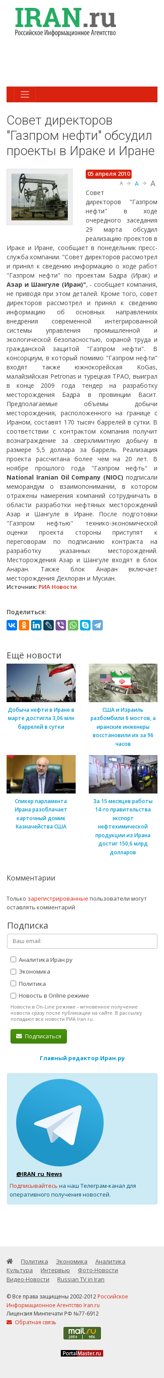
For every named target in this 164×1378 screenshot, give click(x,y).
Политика (28, 984)
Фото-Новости (98, 1270)
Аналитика (110, 1261)
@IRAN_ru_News (39, 1174)
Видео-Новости (28, 1279)
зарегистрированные (58, 898)
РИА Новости (57, 587)
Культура (20, 1270)
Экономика (30, 971)
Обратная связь (31, 1322)
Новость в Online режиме (49, 995)
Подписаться (38, 1036)
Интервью (55, 1270)
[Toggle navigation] (25, 94)
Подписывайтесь (34, 1186)
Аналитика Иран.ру (41, 960)
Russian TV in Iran (81, 1279)
